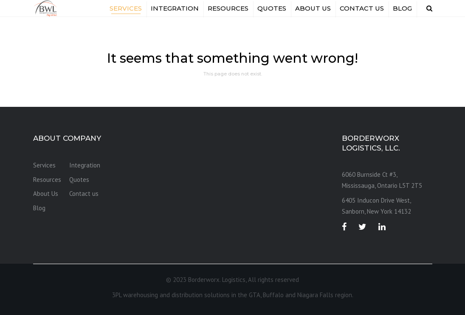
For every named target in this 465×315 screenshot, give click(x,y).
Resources (228, 8)
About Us (313, 8)
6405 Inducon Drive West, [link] (376, 200)
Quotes (271, 8)
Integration (175, 8)
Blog (402, 8)
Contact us (362, 8)
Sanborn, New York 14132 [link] (376, 211)
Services (126, 8)
